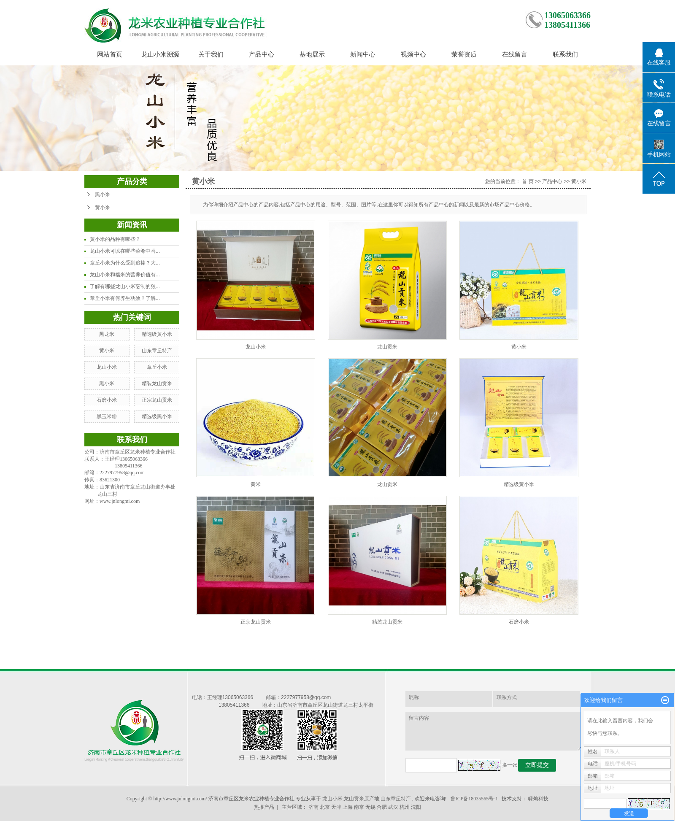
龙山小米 (107, 367)
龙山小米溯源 (160, 54)
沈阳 (416, 807)
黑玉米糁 (107, 416)
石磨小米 (107, 400)
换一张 (509, 765)
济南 (313, 807)
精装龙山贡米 (157, 383)
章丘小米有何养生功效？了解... (125, 298)
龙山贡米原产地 (361, 799)
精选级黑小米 (157, 416)
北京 (325, 807)
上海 (348, 807)
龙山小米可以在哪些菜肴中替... (125, 251)
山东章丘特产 (157, 351)
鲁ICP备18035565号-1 (474, 799)
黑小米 (102, 194)
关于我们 (211, 54)
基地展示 (312, 54)
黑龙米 (106, 334)
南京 (359, 807)
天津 (336, 807)
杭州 (405, 807)
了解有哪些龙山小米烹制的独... (125, 286)
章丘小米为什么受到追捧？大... (125, 263)
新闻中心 (362, 54)
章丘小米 (157, 367)
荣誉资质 (464, 54)
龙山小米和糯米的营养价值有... (125, 275)
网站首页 (109, 54)
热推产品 (264, 807)
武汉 (393, 807)
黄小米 (102, 208)
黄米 (256, 484)
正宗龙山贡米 (157, 400)
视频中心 (413, 54)
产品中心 (261, 54)
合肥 (382, 807)
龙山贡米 (387, 347)
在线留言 (514, 54)
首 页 (527, 181)
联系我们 (565, 54)
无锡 (370, 807)
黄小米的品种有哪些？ (115, 239)
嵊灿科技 (538, 799)
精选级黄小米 (157, 334)
